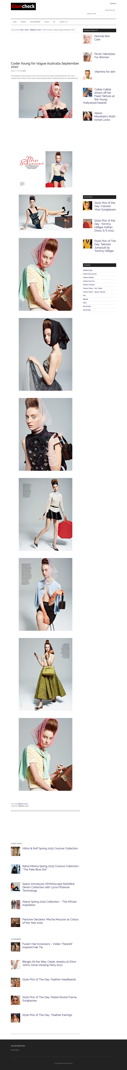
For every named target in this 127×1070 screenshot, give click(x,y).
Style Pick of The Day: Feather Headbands (49, 979)
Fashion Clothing (88, 277)
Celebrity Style (87, 270)
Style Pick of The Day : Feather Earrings (47, 1015)
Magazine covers (24, 806)
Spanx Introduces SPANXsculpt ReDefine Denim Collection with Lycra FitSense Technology (48, 887)
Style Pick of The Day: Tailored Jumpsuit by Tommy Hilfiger (105, 245)
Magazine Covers (23, 804)
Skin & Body (87, 306)
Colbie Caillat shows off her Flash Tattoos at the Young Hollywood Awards (99, 96)
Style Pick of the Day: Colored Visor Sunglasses (105, 206)
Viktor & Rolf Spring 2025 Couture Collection (50, 848)
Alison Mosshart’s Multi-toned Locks (105, 116)
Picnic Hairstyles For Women (104, 55)
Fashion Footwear (88, 285)
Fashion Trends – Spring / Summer (94, 292)
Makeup (85, 299)
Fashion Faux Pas (88, 281)
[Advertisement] (45, 49)
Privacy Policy (15, 1050)
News (85, 303)
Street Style (87, 310)
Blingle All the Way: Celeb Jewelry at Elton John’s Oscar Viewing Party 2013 (49, 963)
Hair (84, 295)
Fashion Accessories (90, 274)
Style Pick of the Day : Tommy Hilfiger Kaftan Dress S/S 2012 (104, 225)
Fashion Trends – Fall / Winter (92, 288)
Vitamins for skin (104, 71)
